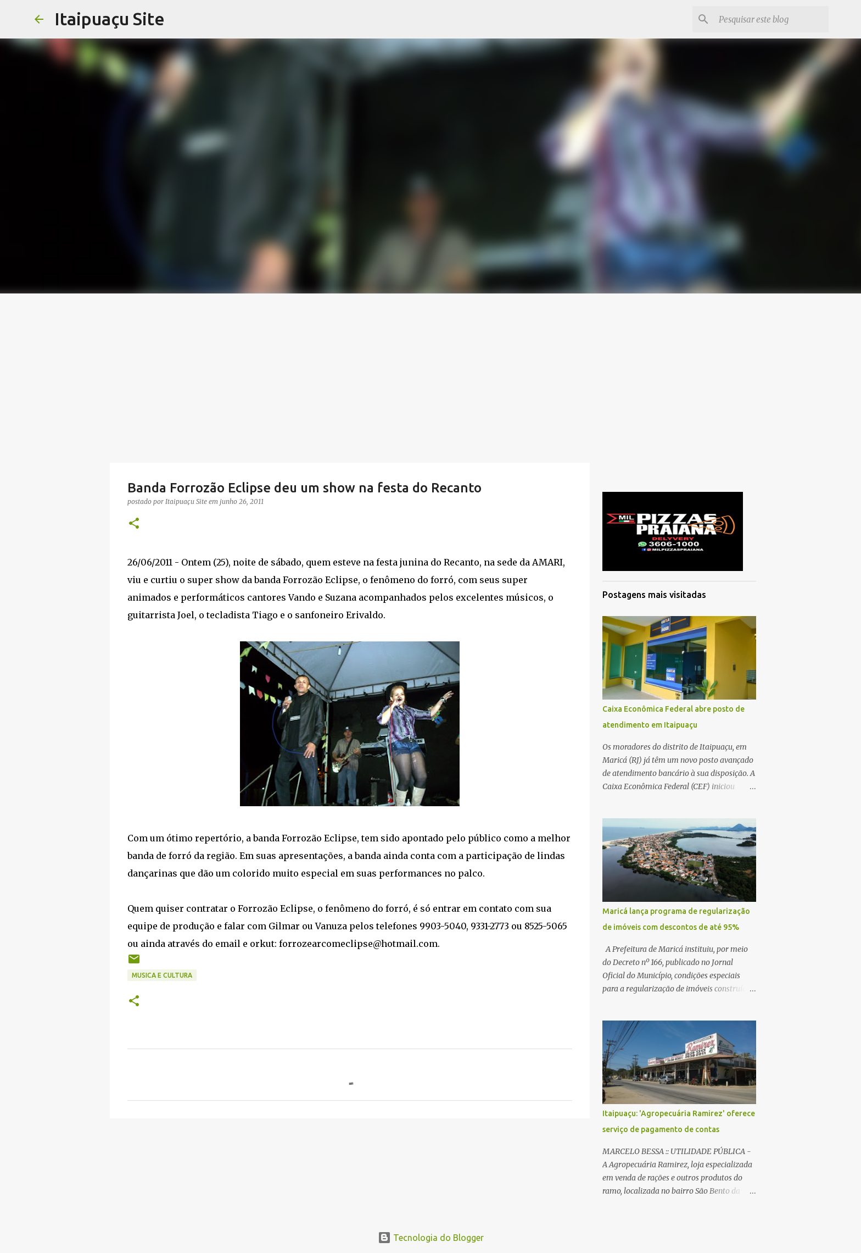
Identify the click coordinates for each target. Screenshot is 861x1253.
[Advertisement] (430, 376)
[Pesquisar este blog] (771, 19)
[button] (134, 524)
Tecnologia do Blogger (431, 1238)
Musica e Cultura (162, 975)
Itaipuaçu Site (109, 19)
